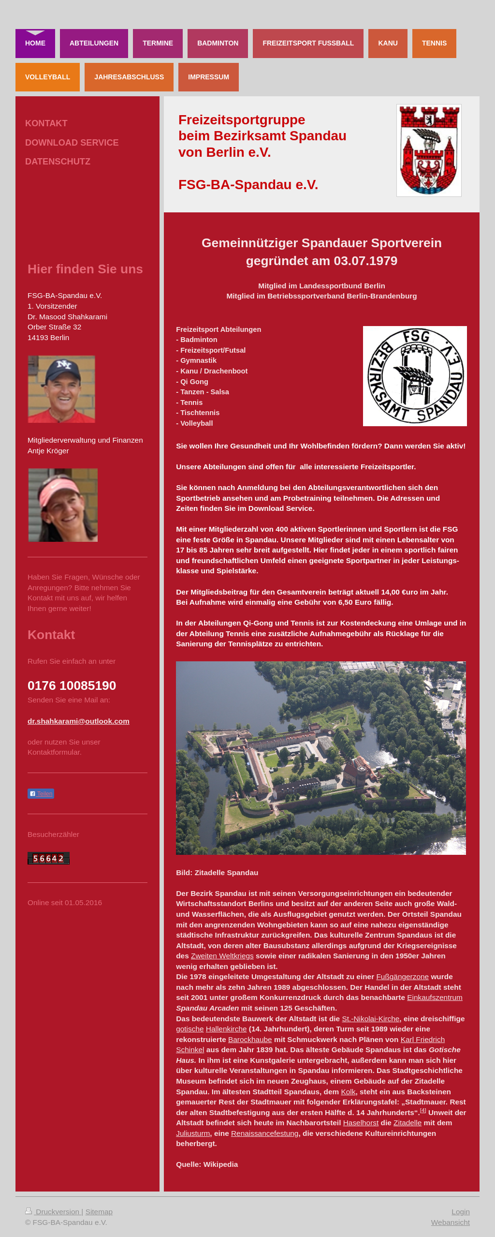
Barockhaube (250, 1039)
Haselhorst (361, 1122)
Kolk (348, 1092)
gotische (190, 1029)
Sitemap (99, 1211)
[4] (423, 1110)
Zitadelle (407, 1122)
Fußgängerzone (402, 976)
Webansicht (450, 1222)
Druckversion (53, 1211)
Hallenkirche (226, 1029)
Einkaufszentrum (435, 997)
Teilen (40, 793)
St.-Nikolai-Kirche (370, 1018)
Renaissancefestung (264, 1133)
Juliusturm (193, 1133)
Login (460, 1211)
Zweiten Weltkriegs (222, 956)
